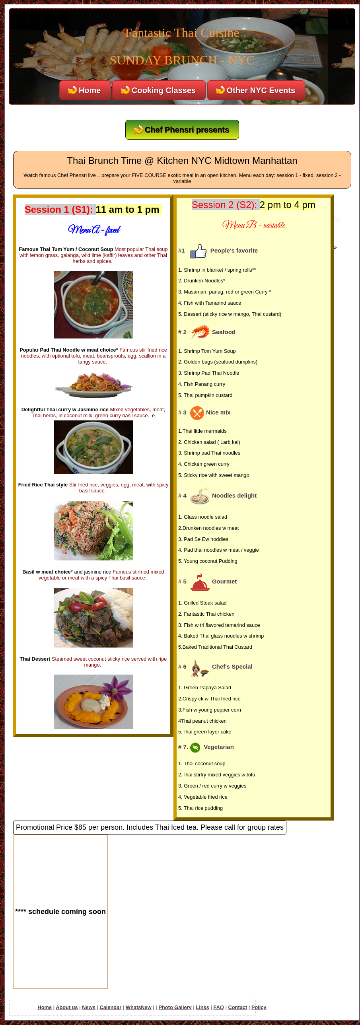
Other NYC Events (261, 90)
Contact (237, 1007)
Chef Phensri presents (187, 129)
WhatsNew (139, 1007)
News (88, 1007)
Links (202, 1007)
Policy (259, 1007)
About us (67, 1007)
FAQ (219, 1007)
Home (90, 90)
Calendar (110, 1007)
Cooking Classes (164, 90)
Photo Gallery (174, 1007)
